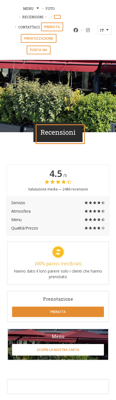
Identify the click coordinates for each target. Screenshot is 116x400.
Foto (50, 8)
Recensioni (32, 17)
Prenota (52, 26)
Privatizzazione (38, 38)
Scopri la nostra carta (58, 349)
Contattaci (29, 27)
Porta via (38, 50)
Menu (31, 8)
